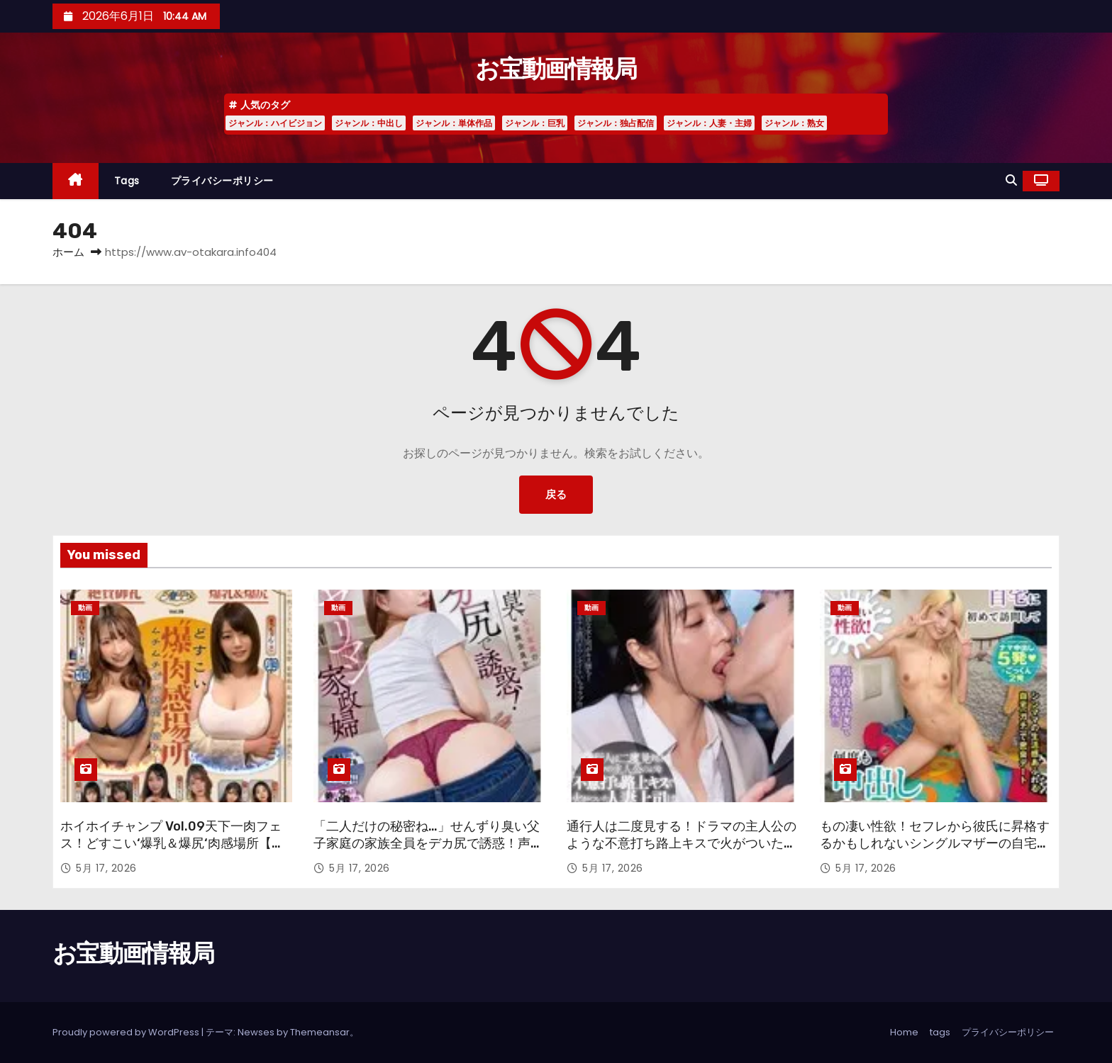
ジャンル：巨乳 (535, 123)
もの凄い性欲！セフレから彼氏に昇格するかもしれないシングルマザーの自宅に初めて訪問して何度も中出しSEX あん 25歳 (935, 852)
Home (904, 1032)
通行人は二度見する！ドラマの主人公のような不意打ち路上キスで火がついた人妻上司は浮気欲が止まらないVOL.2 (681, 843)
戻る (556, 494)
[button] (1011, 180)
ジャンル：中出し (369, 123)
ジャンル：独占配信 (615, 123)
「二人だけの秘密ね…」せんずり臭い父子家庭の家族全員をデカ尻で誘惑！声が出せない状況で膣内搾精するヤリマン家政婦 (428, 852)
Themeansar (320, 1032)
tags (127, 181)
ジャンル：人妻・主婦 (709, 123)
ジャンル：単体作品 (454, 123)
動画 (85, 607)
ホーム (68, 251)
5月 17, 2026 (106, 868)
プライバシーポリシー (222, 181)
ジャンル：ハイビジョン (275, 123)
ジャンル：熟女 (794, 123)
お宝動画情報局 (555, 69)
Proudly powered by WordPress (126, 1032)
